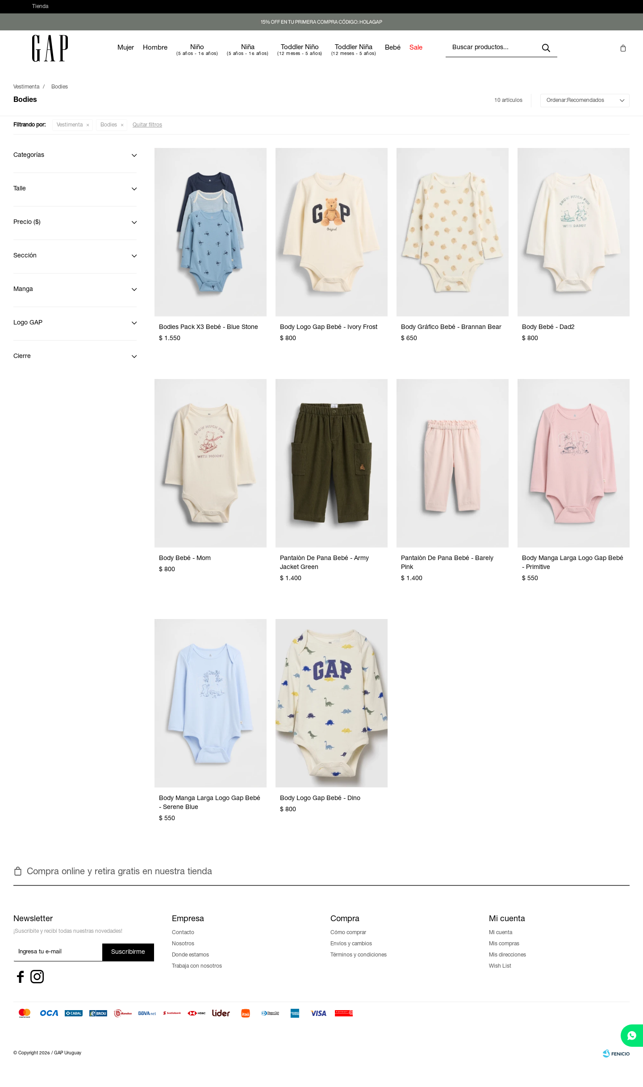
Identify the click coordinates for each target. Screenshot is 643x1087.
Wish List (500, 975)
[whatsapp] (632, 1035)
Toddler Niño (327, 56)
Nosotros (183, 953)
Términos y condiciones (358, 964)
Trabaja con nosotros (197, 975)
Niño (224, 56)
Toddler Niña (380, 56)
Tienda (40, 11)
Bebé (419, 57)
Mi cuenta (500, 941)
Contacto (183, 941)
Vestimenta (70, 134)
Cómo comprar (348, 941)
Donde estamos (190, 964)
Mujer (152, 57)
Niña (274, 56)
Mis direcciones (507, 964)
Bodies (108, 134)
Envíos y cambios (351, 953)
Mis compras (504, 953)
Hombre (182, 57)
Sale (442, 57)
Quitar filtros (147, 134)
